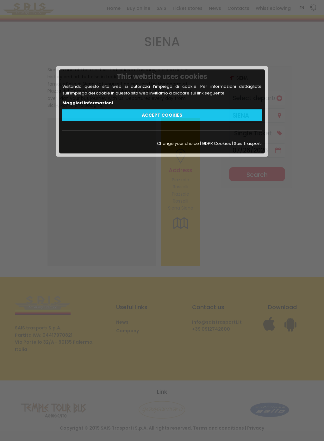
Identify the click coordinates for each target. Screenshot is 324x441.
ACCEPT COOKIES (162, 115)
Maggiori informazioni (87, 103)
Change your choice (178, 143)
